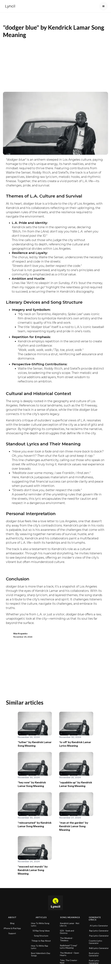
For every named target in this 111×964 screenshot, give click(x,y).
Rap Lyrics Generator (98, 928)
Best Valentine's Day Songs (40, 951)
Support (12, 931)
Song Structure (41, 933)
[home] (9, 6)
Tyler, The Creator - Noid (69, 958)
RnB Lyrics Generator (99, 945)
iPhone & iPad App (12, 925)
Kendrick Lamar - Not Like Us (69, 921)
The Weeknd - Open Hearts (69, 951)
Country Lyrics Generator (95, 939)
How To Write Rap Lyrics (39, 944)
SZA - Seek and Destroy (67, 929)
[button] (103, 6)
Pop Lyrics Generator (99, 933)
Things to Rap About (41, 938)
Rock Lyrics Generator (94, 951)
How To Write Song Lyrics (40, 921)
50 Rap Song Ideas (41, 928)
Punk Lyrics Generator (94, 959)
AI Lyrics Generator (99, 923)
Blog (12, 920)
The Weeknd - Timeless (66, 936)
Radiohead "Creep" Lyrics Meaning (68, 944)
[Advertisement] (55, 63)
